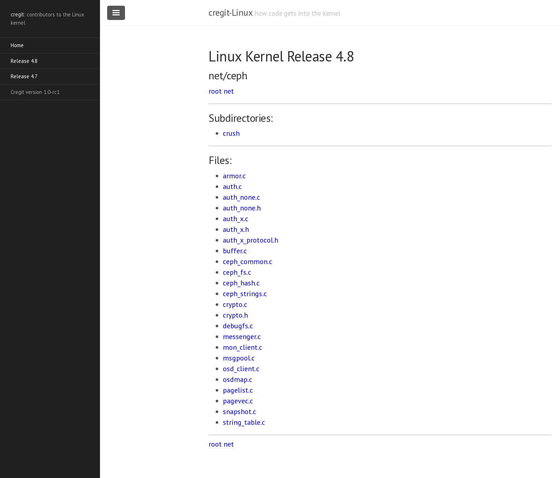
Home (17, 45)
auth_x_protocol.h (250, 240)
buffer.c (235, 250)
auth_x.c (235, 218)
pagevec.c (238, 400)
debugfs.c (238, 325)
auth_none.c (241, 197)
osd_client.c (241, 368)
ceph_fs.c (237, 272)
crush (231, 133)
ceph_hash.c (241, 283)
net (229, 91)
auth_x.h (236, 229)
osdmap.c (237, 379)
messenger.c (242, 336)
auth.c (232, 186)
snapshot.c (239, 411)
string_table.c (244, 422)
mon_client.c (242, 347)
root (215, 91)
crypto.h (235, 315)
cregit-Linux (230, 12)
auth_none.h (242, 208)
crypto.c (235, 304)
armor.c (234, 175)
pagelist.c (238, 390)
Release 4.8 (24, 61)
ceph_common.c (247, 261)
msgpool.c (239, 358)
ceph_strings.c (245, 293)
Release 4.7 (24, 76)
